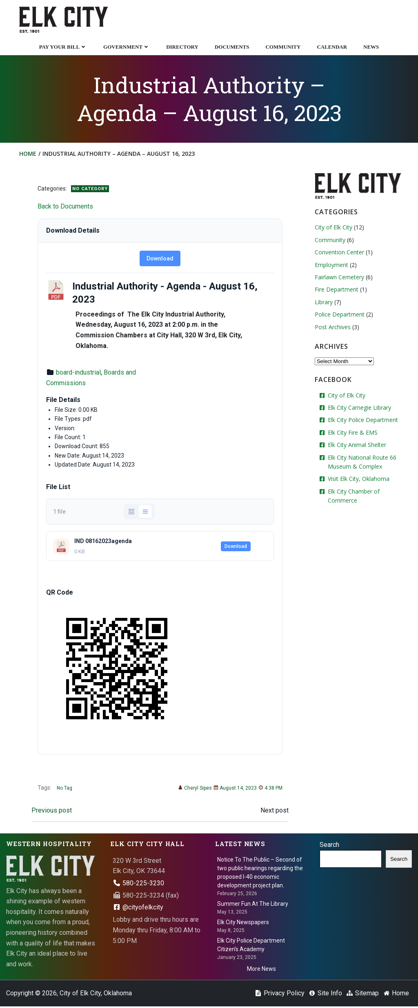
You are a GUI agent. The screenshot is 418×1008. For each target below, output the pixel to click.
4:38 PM (270, 789)
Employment (331, 265)
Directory (182, 46)
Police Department (339, 315)
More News (261, 970)
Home (28, 154)
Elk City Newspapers (243, 923)
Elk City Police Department (362, 420)
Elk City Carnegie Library (359, 408)
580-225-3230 (138, 884)
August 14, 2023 (234, 789)
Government (126, 46)
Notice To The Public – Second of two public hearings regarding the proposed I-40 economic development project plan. (260, 873)
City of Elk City (333, 228)
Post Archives (332, 327)
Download (160, 259)
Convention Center (339, 253)
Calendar (332, 46)
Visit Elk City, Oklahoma (358, 479)
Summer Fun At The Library (252, 905)
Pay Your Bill (63, 46)
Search (329, 846)
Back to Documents (66, 207)
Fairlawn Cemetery (339, 277)
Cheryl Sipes (194, 789)
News (371, 46)
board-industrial (79, 373)
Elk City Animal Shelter (356, 445)
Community (282, 46)
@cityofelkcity (138, 908)
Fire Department (336, 290)
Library (323, 302)
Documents (232, 46)
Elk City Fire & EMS (352, 433)
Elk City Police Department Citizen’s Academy (251, 946)
